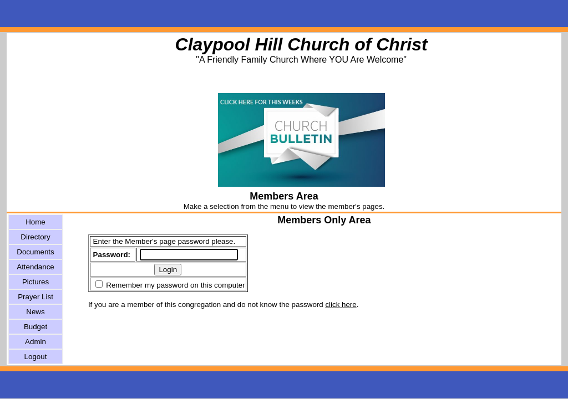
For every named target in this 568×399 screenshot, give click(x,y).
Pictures (35, 282)
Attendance (35, 267)
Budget (35, 327)
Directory (35, 237)
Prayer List (35, 297)
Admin (35, 341)
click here (340, 304)
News (35, 312)
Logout (35, 356)
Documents (35, 252)
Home (35, 222)
